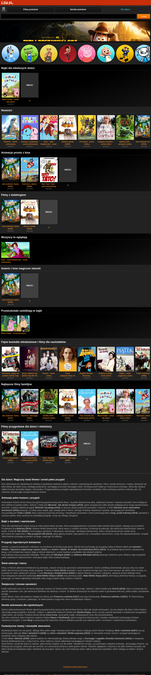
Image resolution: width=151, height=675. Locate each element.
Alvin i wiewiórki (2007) (126, 630)
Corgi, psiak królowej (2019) (124, 513)
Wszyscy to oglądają (14, 237)
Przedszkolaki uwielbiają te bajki (21, 310)
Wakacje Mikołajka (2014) (86, 555)
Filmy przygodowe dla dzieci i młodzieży (26, 426)
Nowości (6, 110)
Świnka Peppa (84, 612)
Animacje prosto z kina (15, 152)
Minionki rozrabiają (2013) (47, 507)
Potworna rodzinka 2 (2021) (114, 596)
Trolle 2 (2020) (24, 513)
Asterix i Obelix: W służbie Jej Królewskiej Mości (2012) (79, 549)
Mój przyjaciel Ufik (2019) (40, 534)
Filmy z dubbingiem (13, 194)
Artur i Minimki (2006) (18, 638)
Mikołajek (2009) (62, 555)
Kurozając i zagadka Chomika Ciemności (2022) (108, 638)
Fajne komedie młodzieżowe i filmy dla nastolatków (33, 342)
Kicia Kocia (51, 615)
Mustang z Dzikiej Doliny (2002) (59, 573)
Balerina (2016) (24, 528)
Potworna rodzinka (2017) (66, 596)
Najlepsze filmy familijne (16, 384)
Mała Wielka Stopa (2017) (95, 576)
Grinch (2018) (118, 588)
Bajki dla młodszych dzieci (18, 68)
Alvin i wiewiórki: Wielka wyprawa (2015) (70, 633)
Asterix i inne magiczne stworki (21, 268)
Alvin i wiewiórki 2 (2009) (34, 633)
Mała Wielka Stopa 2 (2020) (50, 576)
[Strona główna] (7, 3)
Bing (30, 620)
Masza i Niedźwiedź (60, 617)
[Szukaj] (68, 16)
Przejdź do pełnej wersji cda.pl (75, 667)
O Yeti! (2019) (21, 531)
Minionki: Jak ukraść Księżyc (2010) (65, 505)
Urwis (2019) (60, 570)
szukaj (144, 16)
